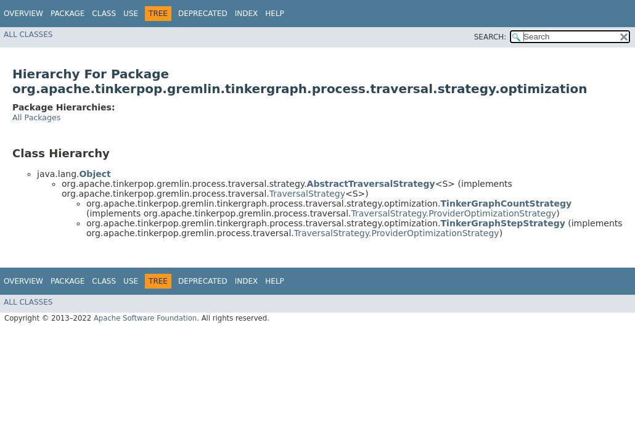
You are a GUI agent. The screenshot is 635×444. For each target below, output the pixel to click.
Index (246, 13)
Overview (23, 13)
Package (67, 13)
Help (274, 13)
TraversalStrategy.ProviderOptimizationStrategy (453, 213)
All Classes (28, 34)
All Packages (36, 117)
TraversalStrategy (307, 194)
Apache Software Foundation (145, 318)
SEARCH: (490, 37)
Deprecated (202, 13)
